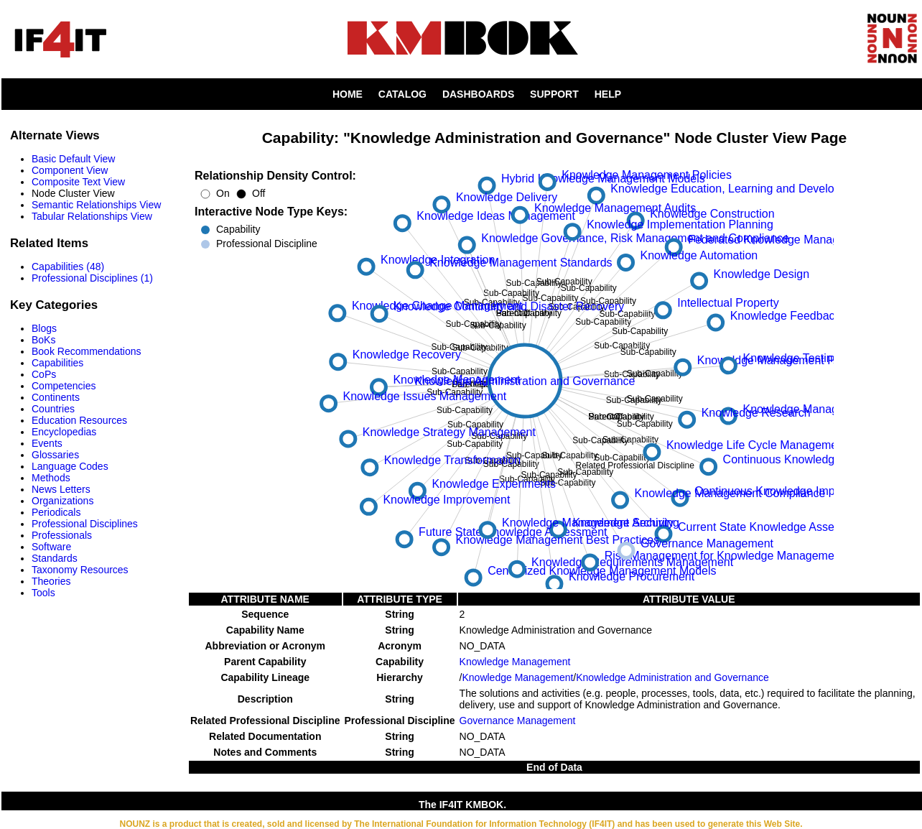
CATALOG (402, 94)
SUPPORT (554, 94)
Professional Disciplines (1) (92, 278)
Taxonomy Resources (80, 569)
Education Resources (79, 420)
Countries (53, 408)
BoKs (43, 340)
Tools (43, 592)
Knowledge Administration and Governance (672, 677)
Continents (56, 397)
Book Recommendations (86, 351)
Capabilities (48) (68, 266)
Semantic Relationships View (96, 204)
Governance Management (518, 720)
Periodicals (56, 512)
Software (51, 546)
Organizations (62, 500)
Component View (70, 170)
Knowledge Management (515, 661)
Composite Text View (78, 181)
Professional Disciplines (85, 523)
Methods (51, 477)
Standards (55, 558)
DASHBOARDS (478, 94)
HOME (347, 94)
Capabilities (57, 363)
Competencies (64, 386)
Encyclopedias (64, 431)
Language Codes (70, 466)
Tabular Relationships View (92, 216)
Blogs (44, 328)
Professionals (62, 535)
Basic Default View (73, 159)
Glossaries (55, 454)
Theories (51, 581)
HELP (608, 94)
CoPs (44, 374)
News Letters (61, 489)
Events (47, 443)
